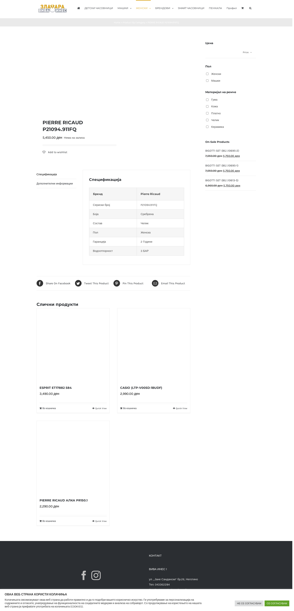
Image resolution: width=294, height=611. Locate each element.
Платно (216, 113)
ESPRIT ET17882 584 (56, 388)
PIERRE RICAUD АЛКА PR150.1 (64, 500)
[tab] (56, 174)
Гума (214, 99)
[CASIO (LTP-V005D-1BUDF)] (153, 344)
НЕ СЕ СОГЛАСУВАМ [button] (249, 603)
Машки (215, 80)
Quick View (101, 408)
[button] (250, 8)
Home (117, 22)
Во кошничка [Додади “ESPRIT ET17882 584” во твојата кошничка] (49, 408)
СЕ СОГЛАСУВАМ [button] (277, 603)
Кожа (214, 106)
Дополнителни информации (55, 183)
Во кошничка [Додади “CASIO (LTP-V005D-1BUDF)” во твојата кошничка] (129, 408)
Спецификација (47, 174)
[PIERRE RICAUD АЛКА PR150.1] (73, 457)
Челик (215, 120)
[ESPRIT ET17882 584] (73, 344)
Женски (216, 74)
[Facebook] (83, 575)
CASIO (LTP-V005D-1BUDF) (141, 388)
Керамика (217, 127)
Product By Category (134, 22)
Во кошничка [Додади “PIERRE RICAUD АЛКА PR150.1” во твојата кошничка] (49, 521)
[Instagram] (96, 575)
